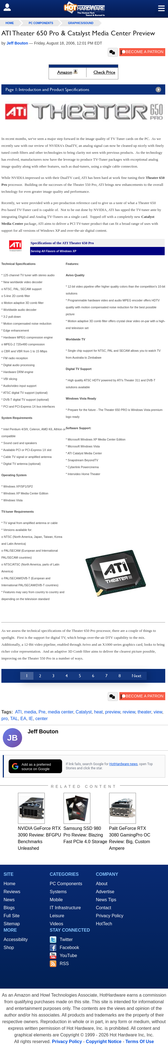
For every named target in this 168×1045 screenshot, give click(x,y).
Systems (58, 891)
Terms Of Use (139, 1041)
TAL (14, 718)
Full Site (12, 915)
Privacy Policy (110, 915)
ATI (18, 712)
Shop (9, 947)
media (30, 712)
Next (136, 675)
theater (144, 712)
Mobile (56, 899)
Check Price (104, 72)
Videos (56, 923)
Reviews (12, 891)
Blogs (9, 907)
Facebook (69, 947)
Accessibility (16, 939)
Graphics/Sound (80, 23)
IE (31, 718)
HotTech (104, 923)
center (41, 718)
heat (98, 712)
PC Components (41, 23)
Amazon (64, 72)
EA (23, 718)
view (158, 712)
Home (9, 883)
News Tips (106, 899)
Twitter (66, 939)
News (9, 899)
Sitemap (12, 923)
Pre (42, 712)
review (129, 712)
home (10, 23)
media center (60, 712)
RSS (64, 963)
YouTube (68, 955)
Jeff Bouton (43, 731)
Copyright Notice (104, 1041)
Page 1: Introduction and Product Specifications (85, 89)
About (101, 883)
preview (112, 712)
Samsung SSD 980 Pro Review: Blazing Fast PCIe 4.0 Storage (85, 835)
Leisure (57, 915)
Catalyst (84, 712)
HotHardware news (123, 764)
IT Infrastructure (65, 907)
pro (4, 718)
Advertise (105, 891)
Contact (103, 907)
